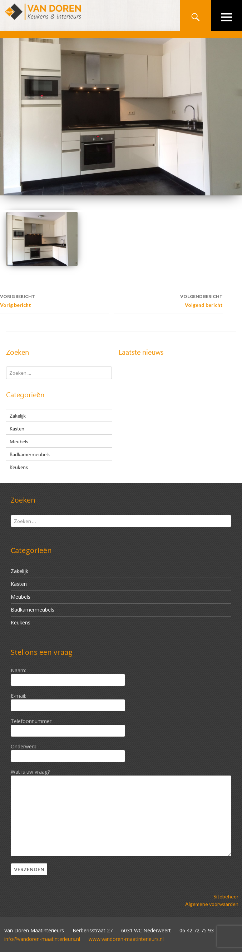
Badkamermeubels (30, 454)
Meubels (19, 441)
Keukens (19, 467)
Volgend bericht (168, 300)
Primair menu (226, 15)
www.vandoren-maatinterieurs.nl (126, 939)
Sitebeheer (225, 896)
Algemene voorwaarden (211, 904)
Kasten (17, 428)
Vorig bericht (54, 300)
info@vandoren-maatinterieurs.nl (42, 939)
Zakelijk (18, 415)
